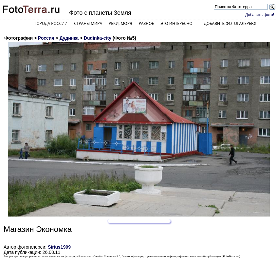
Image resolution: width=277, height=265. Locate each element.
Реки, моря (120, 23)
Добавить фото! (259, 14)
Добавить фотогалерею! (230, 23)
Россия (46, 38)
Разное (146, 23)
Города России (50, 23)
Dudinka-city (97, 38)
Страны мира (88, 23)
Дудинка (69, 38)
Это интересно (176, 23)
